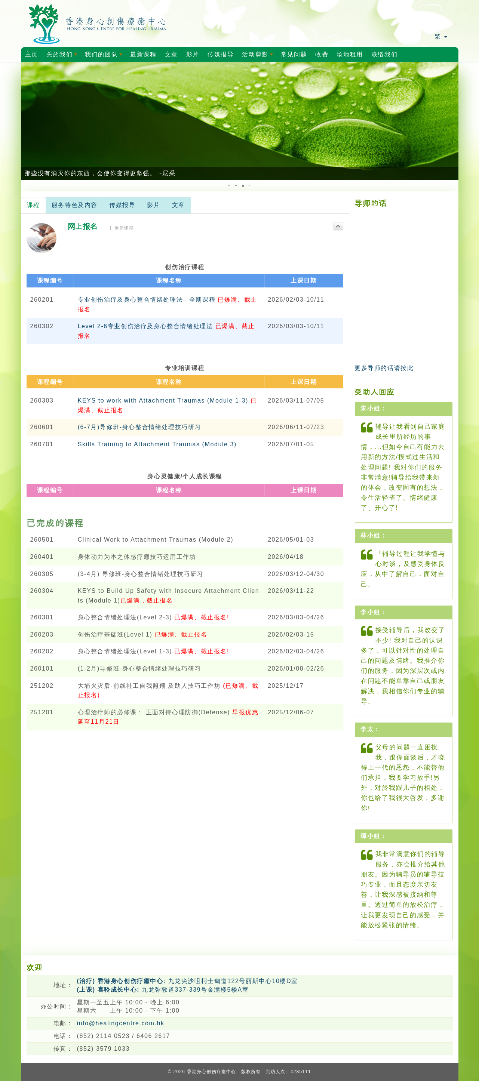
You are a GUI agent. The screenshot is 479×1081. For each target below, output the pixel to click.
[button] (28, 121)
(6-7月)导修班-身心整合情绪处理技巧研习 (139, 427)
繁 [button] (441, 36)
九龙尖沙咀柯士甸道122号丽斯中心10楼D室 (187, 981)
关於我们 (63, 56)
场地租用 (350, 54)
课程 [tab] (33, 205)
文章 (171, 54)
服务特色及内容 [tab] (75, 205)
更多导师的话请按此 (384, 368)
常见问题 (294, 54)
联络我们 (384, 54)
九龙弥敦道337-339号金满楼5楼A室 (163, 989)
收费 (321, 54)
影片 (192, 54)
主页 (31, 54)
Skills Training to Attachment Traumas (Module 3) (157, 444)
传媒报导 (221, 54)
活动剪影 (259, 56)
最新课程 (143, 54)
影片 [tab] (153, 205)
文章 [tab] (178, 205)
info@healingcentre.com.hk (121, 1023)
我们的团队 (105, 56)
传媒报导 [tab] (122, 205)
